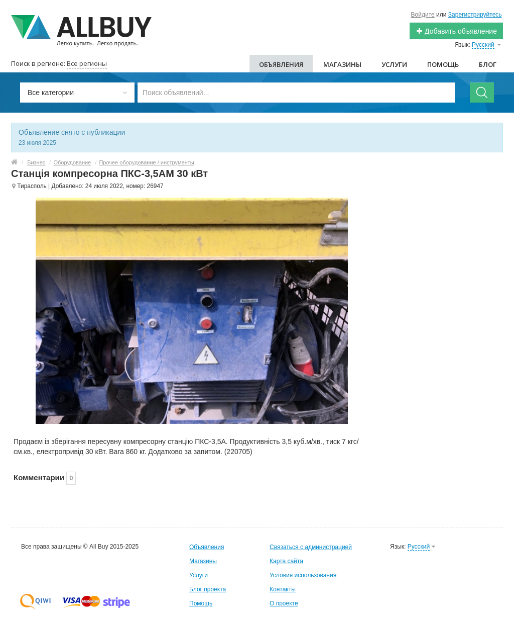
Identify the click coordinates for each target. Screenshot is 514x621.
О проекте (284, 603)
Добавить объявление (456, 31)
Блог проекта (207, 589)
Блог (487, 64)
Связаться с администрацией (311, 547)
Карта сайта (286, 561)
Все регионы (87, 63)
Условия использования (303, 575)
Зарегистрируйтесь (475, 14)
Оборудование (72, 162)
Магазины (342, 64)
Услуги (394, 64)
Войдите (423, 14)
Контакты (283, 589)
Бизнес (36, 162)
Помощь (443, 64)
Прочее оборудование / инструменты (146, 162)
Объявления (281, 64)
